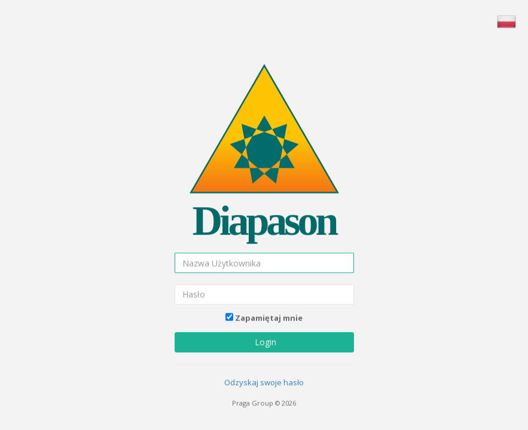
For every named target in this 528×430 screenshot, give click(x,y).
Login (264, 337)
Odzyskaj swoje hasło (264, 378)
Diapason (263, 216)
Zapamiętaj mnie (269, 313)
